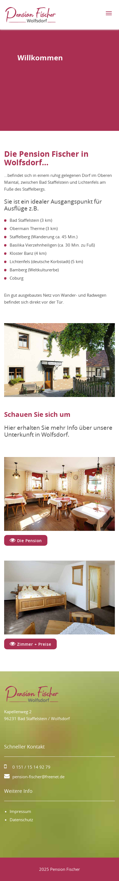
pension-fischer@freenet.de (38, 776)
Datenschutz (21, 819)
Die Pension (26, 540)
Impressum (20, 811)
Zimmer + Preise (30, 644)
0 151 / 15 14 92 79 (31, 767)
